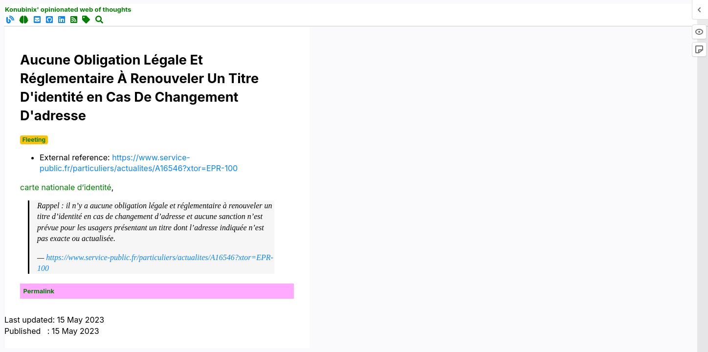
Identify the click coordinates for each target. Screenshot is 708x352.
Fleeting (33, 139)
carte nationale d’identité (65, 187)
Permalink (39, 291)
